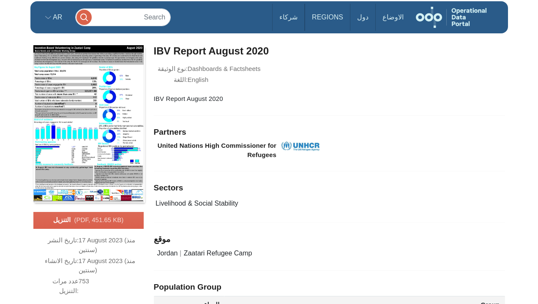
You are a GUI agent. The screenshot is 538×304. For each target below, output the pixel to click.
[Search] (123, 17)
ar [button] (57, 17)
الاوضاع (393, 17)
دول (363, 17)
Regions (327, 17)
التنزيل (88, 220)
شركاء (288, 17)
